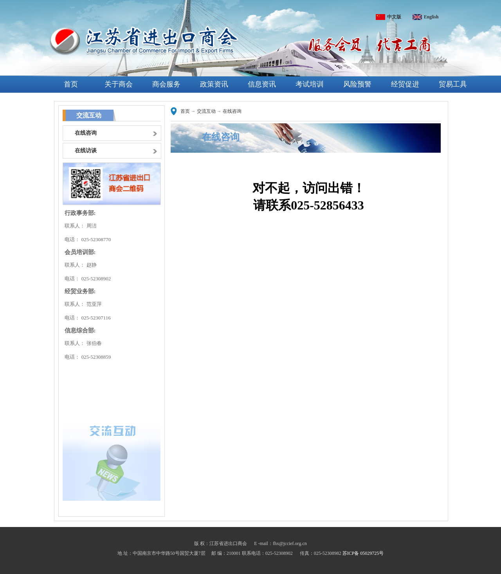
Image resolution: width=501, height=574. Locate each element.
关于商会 (119, 84)
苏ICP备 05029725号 (363, 553)
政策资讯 (214, 84)
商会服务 (166, 84)
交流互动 (206, 111)
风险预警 (357, 84)
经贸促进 (405, 84)
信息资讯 (262, 84)
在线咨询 (232, 111)
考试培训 (310, 84)
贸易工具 (453, 84)
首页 (71, 84)
